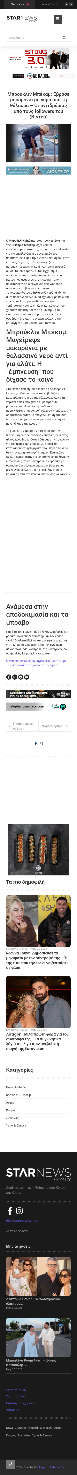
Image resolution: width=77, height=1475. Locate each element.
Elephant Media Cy (51, 1467)
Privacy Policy (16, 1390)
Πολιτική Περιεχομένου (20, 1403)
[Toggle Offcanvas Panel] (58, 19)
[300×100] (38, 58)
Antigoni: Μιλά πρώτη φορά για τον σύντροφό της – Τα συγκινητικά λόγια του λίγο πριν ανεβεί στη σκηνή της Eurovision (37, 1041)
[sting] (38, 76)
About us (12, 1410)
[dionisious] (38, 171)
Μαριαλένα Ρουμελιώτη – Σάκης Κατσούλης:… (31, 1362)
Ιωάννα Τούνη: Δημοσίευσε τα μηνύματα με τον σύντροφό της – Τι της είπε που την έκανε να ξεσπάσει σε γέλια (37, 960)
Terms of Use (15, 1396)
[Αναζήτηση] (32, 38)
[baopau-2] (38, 849)
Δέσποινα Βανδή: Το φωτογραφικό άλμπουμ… (33, 1301)
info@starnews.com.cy (22, 1220)
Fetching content (39, 538)
